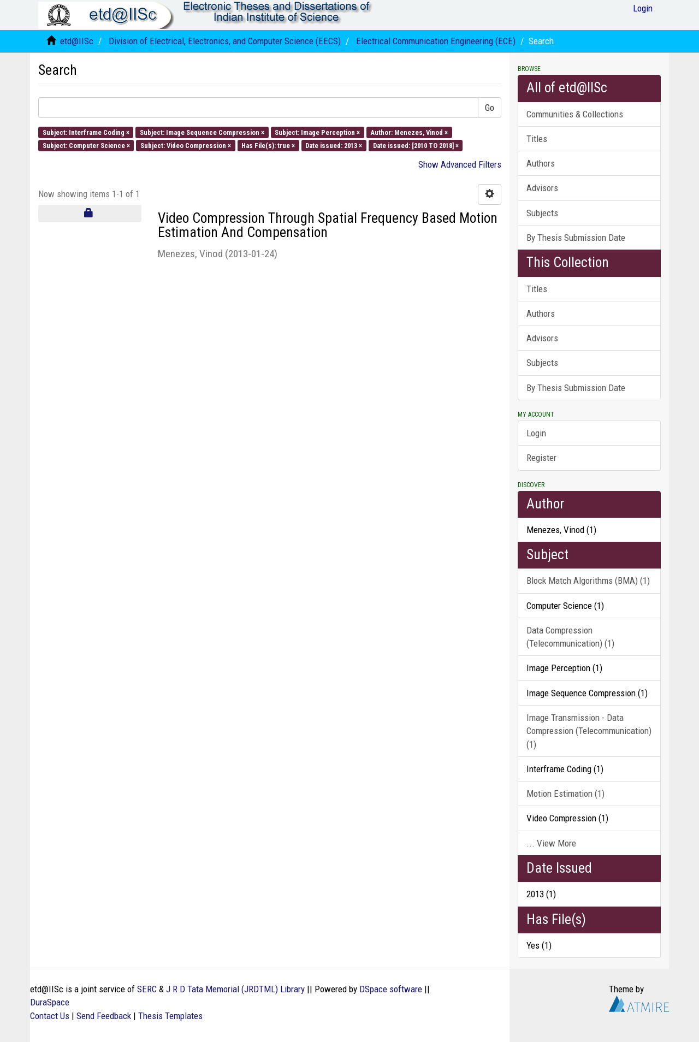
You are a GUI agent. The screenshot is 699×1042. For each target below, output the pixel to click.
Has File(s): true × (268, 145)
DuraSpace (49, 1002)
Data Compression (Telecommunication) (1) (570, 637)
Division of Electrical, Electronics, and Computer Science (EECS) (225, 40)
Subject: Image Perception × (317, 132)
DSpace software (390, 989)
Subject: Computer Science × (86, 145)
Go (489, 107)
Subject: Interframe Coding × (86, 132)
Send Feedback (103, 1015)
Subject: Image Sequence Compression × (202, 132)
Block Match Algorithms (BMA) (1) (588, 580)
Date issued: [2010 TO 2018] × (416, 145)
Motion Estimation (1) (565, 793)
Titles (536, 138)
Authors (540, 163)
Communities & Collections (574, 114)
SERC (147, 989)
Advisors (542, 187)
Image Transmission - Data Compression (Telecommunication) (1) (588, 731)
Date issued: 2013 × (333, 145)
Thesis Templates (170, 1015)
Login (536, 433)
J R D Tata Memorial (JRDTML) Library (235, 989)
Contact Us (49, 1015)
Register (541, 457)
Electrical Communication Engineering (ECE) (436, 40)
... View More (551, 843)
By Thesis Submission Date (575, 237)
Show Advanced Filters (459, 164)
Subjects (542, 213)
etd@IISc (76, 40)
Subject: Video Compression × (185, 145)
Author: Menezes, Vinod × (409, 132)
